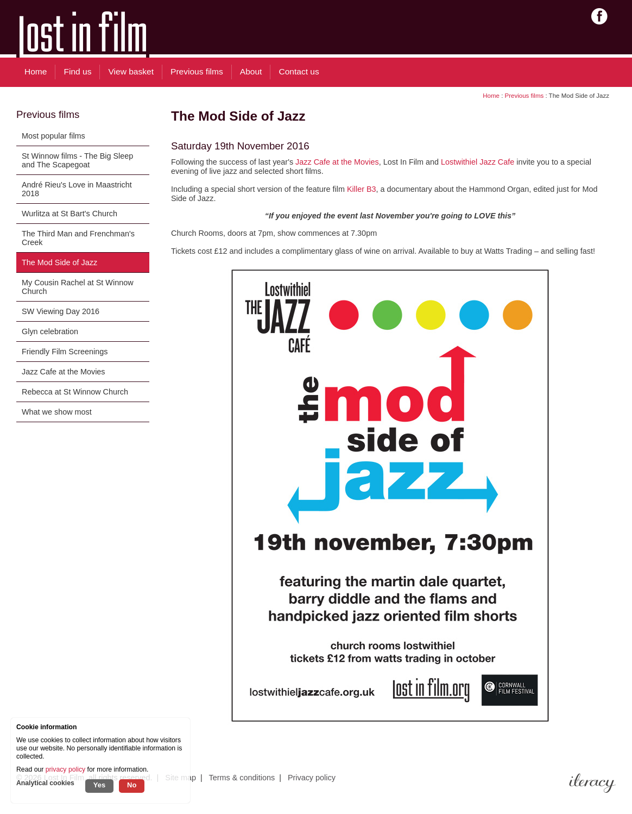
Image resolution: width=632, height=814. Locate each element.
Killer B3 (361, 189)
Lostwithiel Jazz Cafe (477, 162)
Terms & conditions (242, 777)
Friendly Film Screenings (65, 351)
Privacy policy (312, 777)
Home (491, 95)
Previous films (524, 95)
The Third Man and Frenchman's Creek (78, 238)
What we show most (57, 412)
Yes (99, 785)
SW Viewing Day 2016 (60, 311)
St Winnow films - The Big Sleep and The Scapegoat (77, 160)
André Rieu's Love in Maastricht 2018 (77, 189)
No (131, 785)
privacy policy (65, 769)
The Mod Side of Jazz (59, 262)
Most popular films (53, 136)
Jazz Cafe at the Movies (63, 371)
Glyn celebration (50, 331)
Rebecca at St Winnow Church (75, 391)
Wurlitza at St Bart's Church (69, 213)
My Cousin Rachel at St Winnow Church (78, 287)
